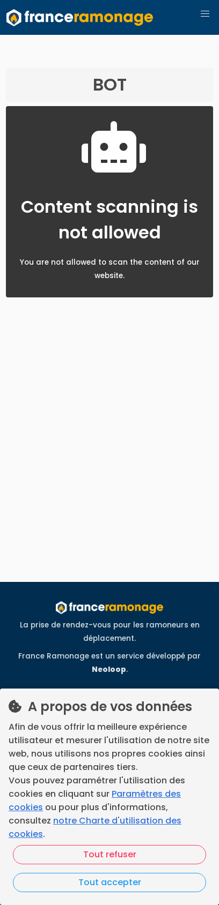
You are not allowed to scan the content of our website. (110, 275)
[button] (205, 14)
